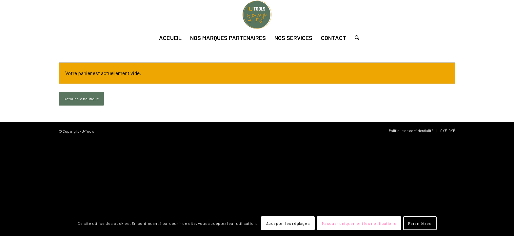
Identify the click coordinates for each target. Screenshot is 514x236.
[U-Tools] (257, 15)
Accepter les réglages (288, 223)
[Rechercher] (354, 38)
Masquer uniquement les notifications (359, 223)
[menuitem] (170, 38)
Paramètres (419, 223)
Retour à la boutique (81, 98)
